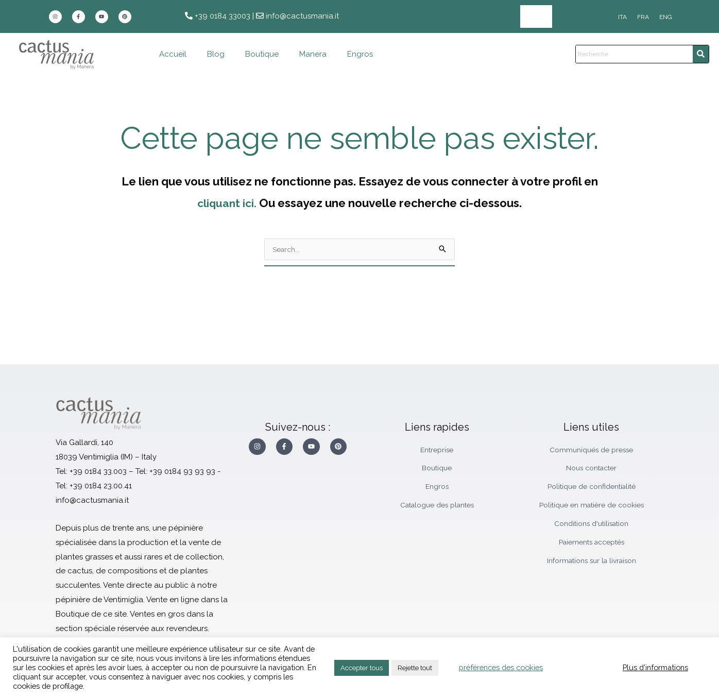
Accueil (172, 54)
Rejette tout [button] (415, 668)
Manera (313, 54)
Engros (536, 16)
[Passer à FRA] (643, 17)
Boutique (262, 54)
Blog (216, 54)
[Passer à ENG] (665, 17)
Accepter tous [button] (361, 668)
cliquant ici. (227, 203)
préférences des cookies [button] (501, 667)
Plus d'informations (655, 667)
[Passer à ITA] (622, 17)
